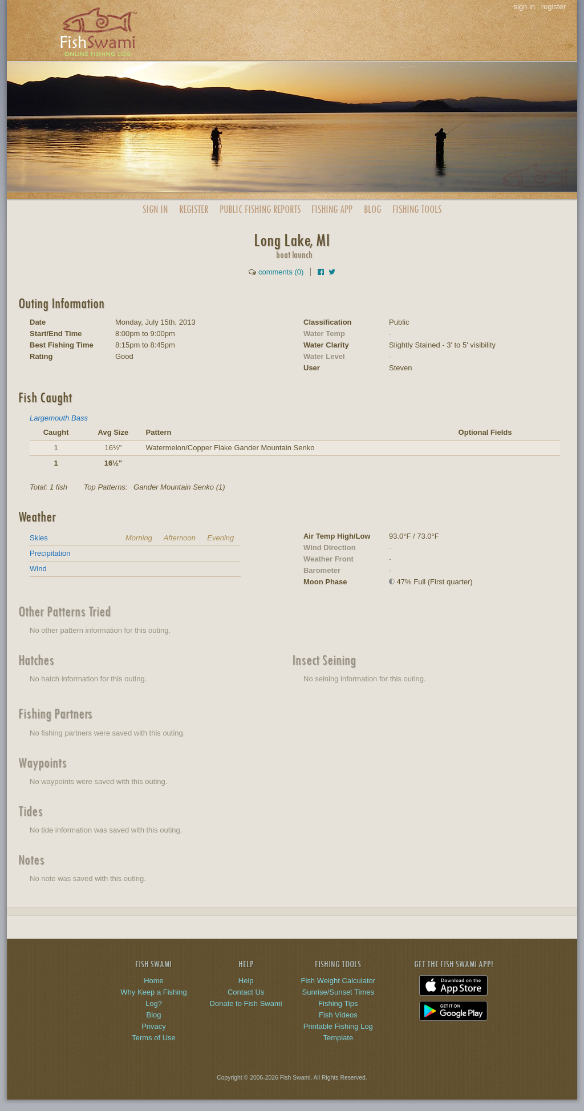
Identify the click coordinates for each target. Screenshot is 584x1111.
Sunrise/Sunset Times (338, 992)
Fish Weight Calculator (338, 980)
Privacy (153, 1026)
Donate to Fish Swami (246, 1003)
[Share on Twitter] (331, 272)
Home (154, 980)
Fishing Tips (338, 1003)
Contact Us (246, 992)
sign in (524, 6)
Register (193, 209)
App (331, 209)
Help (246, 980)
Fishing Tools (416, 209)
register (553, 6)
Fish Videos (338, 1015)
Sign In (155, 209)
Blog (372, 209)
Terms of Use (154, 1037)
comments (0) (280, 272)
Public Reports (260, 209)
